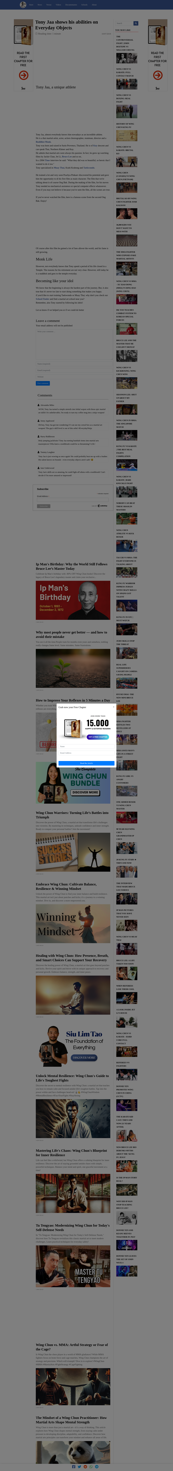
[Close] (113, 707)
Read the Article (86, 763)
